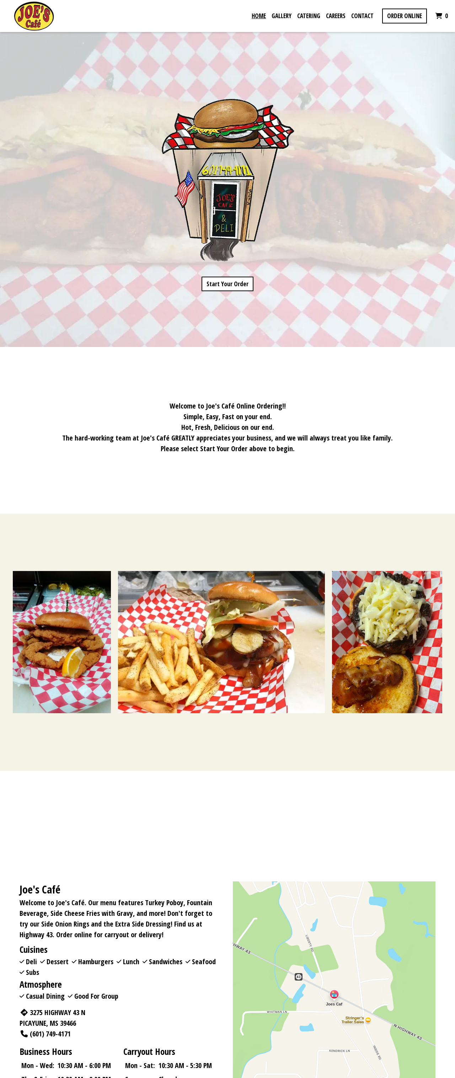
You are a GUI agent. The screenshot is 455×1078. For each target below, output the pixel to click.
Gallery (281, 16)
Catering (308, 16)
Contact (362, 16)
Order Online (404, 16)
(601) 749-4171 (45, 1034)
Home (259, 16)
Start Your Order (227, 284)
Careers (336, 16)
